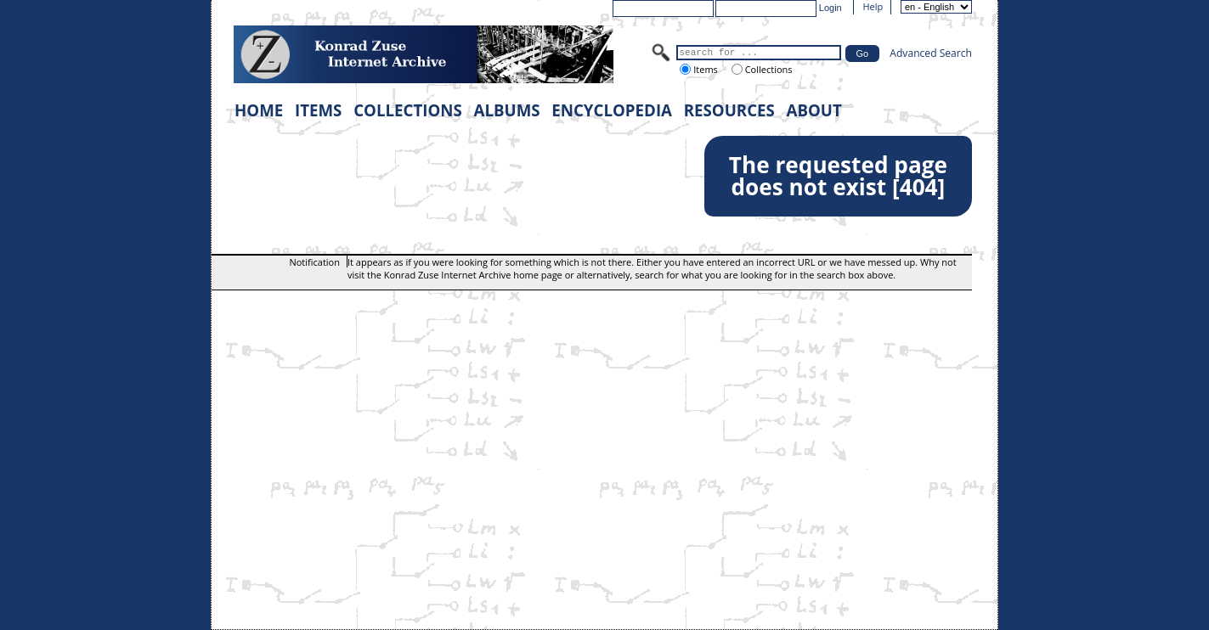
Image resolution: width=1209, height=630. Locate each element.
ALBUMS (507, 110)
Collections (768, 69)
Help (872, 6)
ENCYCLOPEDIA (611, 110)
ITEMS (318, 110)
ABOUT (814, 110)
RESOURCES (729, 110)
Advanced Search (931, 53)
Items (704, 69)
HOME (258, 110)
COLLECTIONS (407, 110)
